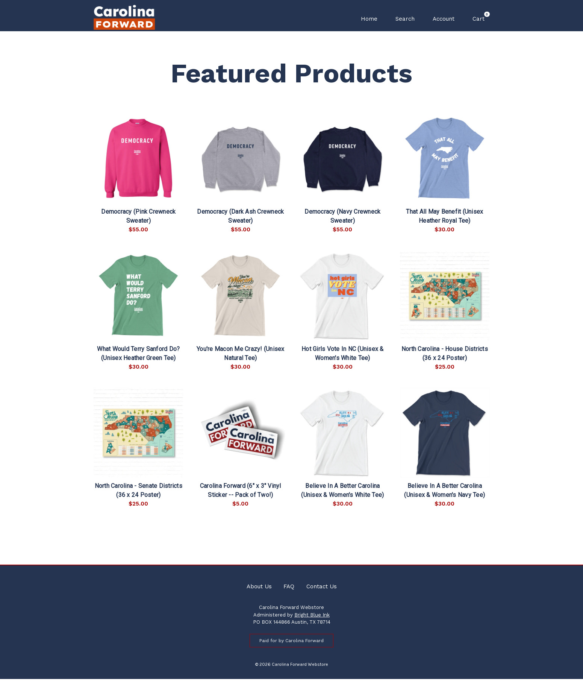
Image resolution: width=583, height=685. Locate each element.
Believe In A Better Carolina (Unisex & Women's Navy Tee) (444, 497)
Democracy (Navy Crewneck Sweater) (342, 222)
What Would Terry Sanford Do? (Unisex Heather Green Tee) (138, 359)
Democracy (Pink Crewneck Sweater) (138, 222)
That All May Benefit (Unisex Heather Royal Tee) (444, 222)
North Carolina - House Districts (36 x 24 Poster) (444, 359)
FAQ (288, 592)
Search (405, 18)
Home (369, 18)
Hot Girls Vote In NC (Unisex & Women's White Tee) (342, 359)
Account (443, 18)
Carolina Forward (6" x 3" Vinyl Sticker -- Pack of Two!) (240, 497)
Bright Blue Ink (312, 621)
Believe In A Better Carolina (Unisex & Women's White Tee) (342, 497)
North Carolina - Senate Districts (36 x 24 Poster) (138, 497)
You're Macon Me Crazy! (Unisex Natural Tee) (241, 359)
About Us (259, 592)
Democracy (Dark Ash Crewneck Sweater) (240, 222)
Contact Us (321, 592)
